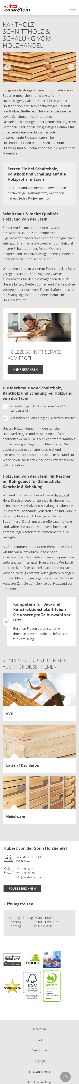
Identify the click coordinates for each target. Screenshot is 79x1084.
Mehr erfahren (25, 369)
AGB (39, 1039)
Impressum (39, 1029)
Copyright (39, 1061)
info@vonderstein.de (28, 877)
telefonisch (58, 634)
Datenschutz (39, 1050)
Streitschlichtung (39, 1071)
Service (41, 583)
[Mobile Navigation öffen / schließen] (72, 8)
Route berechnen (22, 888)
